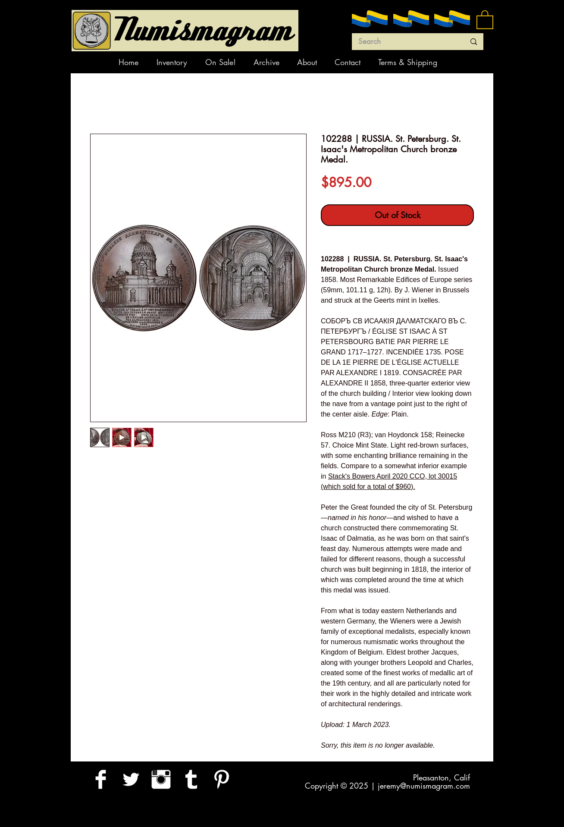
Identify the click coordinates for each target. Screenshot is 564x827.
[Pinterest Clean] (221, 779)
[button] (484, 19)
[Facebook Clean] (100, 779)
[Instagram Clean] (161, 779)
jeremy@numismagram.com (424, 785)
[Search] (405, 41)
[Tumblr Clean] (191, 779)
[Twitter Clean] (131, 779)
